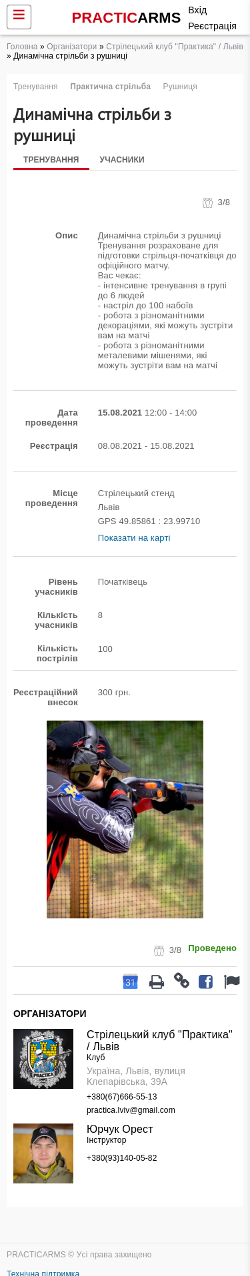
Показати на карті (134, 538)
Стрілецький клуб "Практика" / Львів (174, 46)
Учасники (122, 159)
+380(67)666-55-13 (122, 1097)
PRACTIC (126, 17)
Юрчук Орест (120, 1129)
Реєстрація (212, 26)
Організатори (72, 46)
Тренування (51, 159)
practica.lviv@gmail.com (131, 1110)
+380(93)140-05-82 (122, 1158)
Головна (22, 46)
